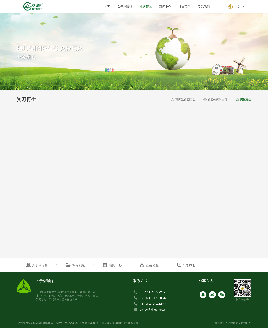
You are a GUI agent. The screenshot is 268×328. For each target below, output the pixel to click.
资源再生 (245, 99)
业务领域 (146, 6)
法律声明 (233, 323)
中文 (237, 6)
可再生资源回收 (185, 99)
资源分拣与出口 (217, 99)
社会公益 (152, 265)
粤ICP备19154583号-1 (88, 323)
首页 (107, 6)
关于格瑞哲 (124, 6)
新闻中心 (165, 6)
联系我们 (204, 6)
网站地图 (246, 323)
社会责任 (184, 6)
